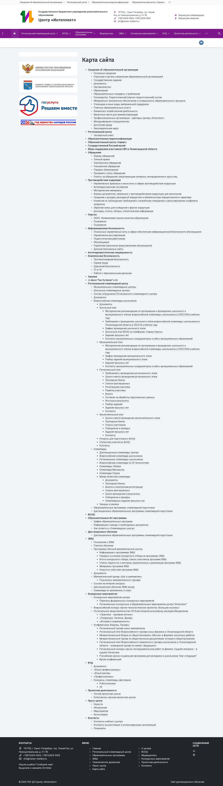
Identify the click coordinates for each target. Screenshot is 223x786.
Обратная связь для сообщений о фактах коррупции (122, 207)
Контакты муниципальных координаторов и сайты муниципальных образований (149, 338)
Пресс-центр (95, 700)
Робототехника (107, 683)
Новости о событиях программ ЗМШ (119, 569)
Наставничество (102, 87)
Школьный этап (107, 307)
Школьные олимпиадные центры (112, 290)
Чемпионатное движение (106, 762)
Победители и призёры (117, 497)
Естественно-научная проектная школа (114, 697)
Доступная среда (103, 125)
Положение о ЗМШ (104, 542)
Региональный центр (100, 131)
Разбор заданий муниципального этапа (126, 359)
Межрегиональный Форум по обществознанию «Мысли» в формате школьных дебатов (147, 635)
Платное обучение (103, 545)
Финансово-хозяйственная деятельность (116, 111)
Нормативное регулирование (109, 235)
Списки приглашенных (117, 383)
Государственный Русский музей (106, 145)
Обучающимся (101, 242)
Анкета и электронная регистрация (124, 487)
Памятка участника (115, 390)
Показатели (100, 221)
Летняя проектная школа (107, 693)
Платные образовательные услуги (112, 107)
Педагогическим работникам (109, 238)
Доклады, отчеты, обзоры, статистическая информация (123, 211)
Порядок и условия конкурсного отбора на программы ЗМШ (132, 556)
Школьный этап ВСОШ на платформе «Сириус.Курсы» (134, 331)
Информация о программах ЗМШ (117, 552)
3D (100, 687)
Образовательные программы (108, 755)
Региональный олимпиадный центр (108, 283)
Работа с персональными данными (113, 273)
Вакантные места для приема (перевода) (116, 114)
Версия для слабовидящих (191, 15)
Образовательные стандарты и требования (117, 94)
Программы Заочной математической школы (118, 549)
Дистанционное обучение (102, 531)
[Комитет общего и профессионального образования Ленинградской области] (48, 85)
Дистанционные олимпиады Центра (119, 452)
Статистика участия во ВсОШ (114, 442)
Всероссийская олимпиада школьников (115, 300)
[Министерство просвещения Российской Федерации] (48, 68)
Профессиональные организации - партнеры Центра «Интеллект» (129, 118)
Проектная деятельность (102, 690)
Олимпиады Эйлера (110, 466)
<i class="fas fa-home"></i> (103, 280)
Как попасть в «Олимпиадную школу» (114, 528)
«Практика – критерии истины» (116, 614)
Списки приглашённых (117, 490)
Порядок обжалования (106, 169)
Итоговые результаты (117, 400)
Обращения (94, 152)
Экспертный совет (104, 135)
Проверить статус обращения (109, 173)
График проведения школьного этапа (125, 328)
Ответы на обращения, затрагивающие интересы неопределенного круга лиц (135, 176)
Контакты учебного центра (108, 721)
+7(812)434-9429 (143, 18)
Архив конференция (110, 659)
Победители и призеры (117, 428)
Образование (101, 90)
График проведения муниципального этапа (128, 356)
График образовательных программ (113, 521)
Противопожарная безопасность (111, 259)
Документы (100, 83)
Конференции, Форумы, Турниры (111, 625)
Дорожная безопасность (107, 266)
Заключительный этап (111, 414)
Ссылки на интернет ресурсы (109, 583)
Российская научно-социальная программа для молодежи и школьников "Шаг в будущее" (148, 656)
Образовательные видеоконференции (110, 138)
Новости (98, 704)
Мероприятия (101, 711)
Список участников (115, 425)
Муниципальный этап (111, 342)
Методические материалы (108, 190)
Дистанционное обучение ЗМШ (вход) (114, 587)
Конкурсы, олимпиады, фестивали (112, 680)
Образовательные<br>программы (107, 518)
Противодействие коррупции (104, 180)
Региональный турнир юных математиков (122, 628)
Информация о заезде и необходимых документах (121, 525)
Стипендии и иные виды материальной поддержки (121, 104)
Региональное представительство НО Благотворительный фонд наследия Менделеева (141, 611)
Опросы (92, 214)
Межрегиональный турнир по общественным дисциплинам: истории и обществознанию (147, 638)
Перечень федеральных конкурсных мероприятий (126, 600)
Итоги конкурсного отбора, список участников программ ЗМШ (133, 559)
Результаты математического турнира (119, 580)
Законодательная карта (106, 128)
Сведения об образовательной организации (113, 69)
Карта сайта (98, 769)
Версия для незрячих (189, 18)
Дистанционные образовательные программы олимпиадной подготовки (133, 511)
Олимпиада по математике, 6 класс (112, 590)
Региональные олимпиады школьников (121, 459)
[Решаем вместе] (48, 105)
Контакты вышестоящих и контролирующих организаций (125, 725)
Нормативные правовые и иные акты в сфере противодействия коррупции (135, 183)
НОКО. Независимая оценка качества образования (121, 218)
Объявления (100, 707)
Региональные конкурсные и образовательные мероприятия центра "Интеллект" (143, 604)
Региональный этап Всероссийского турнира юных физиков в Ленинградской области (146, 631)
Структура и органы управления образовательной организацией (128, 76)
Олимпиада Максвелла (111, 469)
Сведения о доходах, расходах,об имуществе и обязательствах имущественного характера (142, 197)
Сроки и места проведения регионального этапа (131, 376)
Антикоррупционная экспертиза (111, 187)
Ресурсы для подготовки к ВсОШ (117, 438)
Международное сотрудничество (111, 121)
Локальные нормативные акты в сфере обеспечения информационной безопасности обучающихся (147, 231)
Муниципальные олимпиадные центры (115, 287)
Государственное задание (108, 80)
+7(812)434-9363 (126, 18)
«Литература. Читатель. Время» (116, 618)
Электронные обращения (107, 162)
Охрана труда (101, 262)
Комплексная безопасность (104, 256)
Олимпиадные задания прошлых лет (125, 500)
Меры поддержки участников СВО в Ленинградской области (122, 149)
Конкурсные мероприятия (102, 593)
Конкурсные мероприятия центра (112, 597)
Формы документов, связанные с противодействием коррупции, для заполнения (137, 194)
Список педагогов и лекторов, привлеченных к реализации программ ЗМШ (140, 562)
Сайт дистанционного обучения (187, 782)
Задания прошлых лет (117, 335)
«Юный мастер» (102, 673)
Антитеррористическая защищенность (110, 252)
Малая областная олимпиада (114, 476)
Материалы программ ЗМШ (114, 566)
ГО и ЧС (98, 269)
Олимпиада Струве (109, 473)
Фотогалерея (101, 714)
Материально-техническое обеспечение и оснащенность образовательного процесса (139, 100)
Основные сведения (105, 73)
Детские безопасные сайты (108, 249)
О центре (146, 748)
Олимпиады (100, 449)
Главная (96, 748)
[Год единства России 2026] (48, 122)
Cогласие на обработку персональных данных (130, 397)
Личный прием (102, 159)
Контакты (110, 411)
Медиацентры (149, 755)
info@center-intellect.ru (128, 21)
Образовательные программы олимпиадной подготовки (124, 507)
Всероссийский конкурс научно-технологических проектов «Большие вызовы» (137, 607)
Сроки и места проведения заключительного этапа (132, 418)
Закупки (92, 276)
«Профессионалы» (104, 676)
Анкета (109, 393)
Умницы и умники (109, 504)
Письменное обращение (107, 166)
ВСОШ (91, 514)
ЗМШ (91, 538)
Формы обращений (104, 156)
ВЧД (90, 662)
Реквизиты (100, 728)
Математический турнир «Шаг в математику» (118, 576)
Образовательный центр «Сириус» (107, 142)
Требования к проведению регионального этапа (131, 373)
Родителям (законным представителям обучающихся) (123, 245)
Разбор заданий (113, 404)
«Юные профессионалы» (107, 669)
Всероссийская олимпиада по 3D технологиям (124, 462)
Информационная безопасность (106, 228)
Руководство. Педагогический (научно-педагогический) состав (128, 97)
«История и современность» (114, 621)
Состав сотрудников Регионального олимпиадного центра (125, 294)
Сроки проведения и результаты (122, 493)
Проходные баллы (115, 380)
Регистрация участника (117, 387)
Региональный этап (110, 369)
